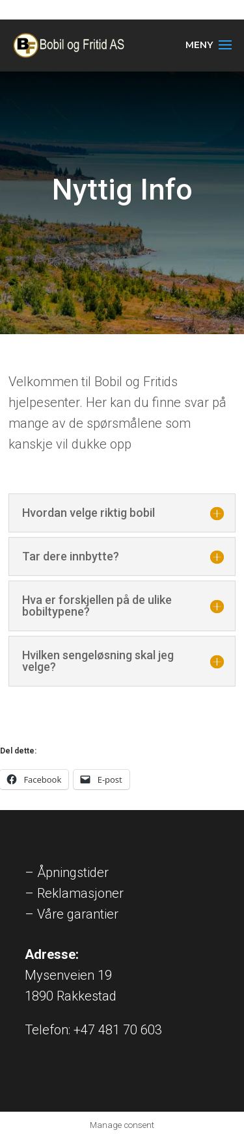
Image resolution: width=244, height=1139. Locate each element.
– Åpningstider (67, 872)
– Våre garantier (71, 914)
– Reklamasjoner (74, 893)
